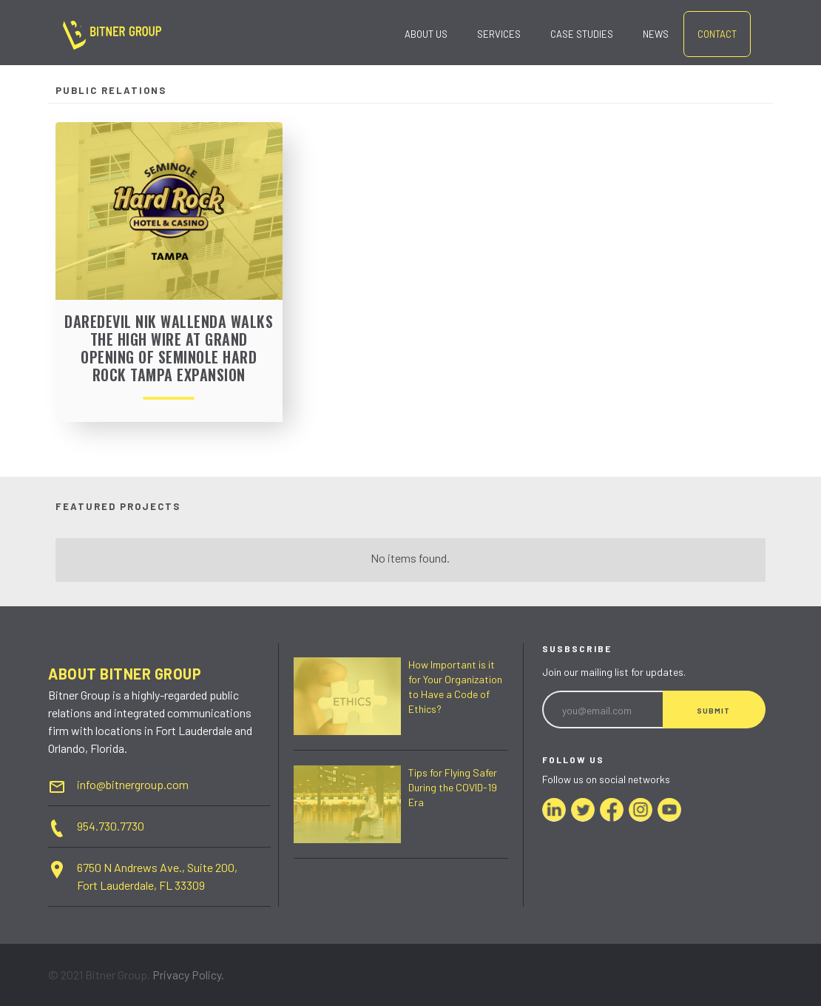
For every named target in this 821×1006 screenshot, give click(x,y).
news (656, 34)
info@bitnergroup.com (133, 784)
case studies (581, 34)
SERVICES (499, 34)
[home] (112, 36)
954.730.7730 (110, 826)
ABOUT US (426, 34)
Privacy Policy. (188, 975)
